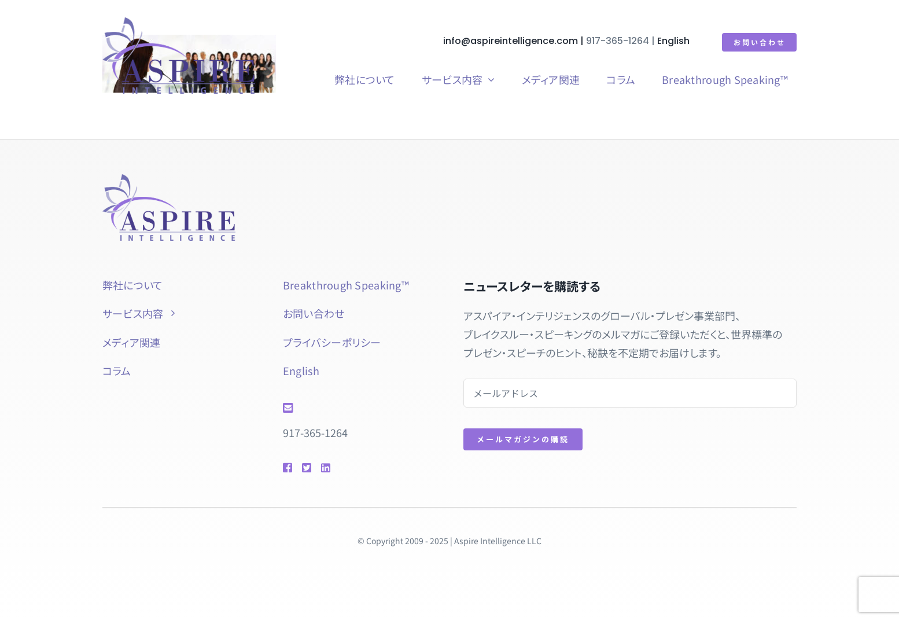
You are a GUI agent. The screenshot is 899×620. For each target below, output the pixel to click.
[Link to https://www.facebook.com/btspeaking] (287, 467)
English (674, 40)
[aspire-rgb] (177, 22)
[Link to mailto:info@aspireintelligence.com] (356, 408)
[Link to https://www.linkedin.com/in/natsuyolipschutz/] (342, 467)
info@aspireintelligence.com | (515, 40)
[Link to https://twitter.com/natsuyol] (306, 467)
